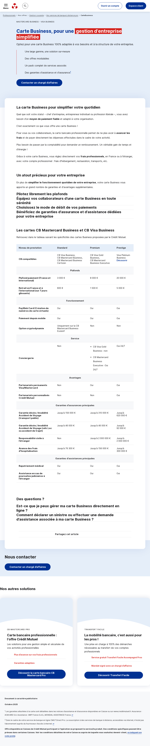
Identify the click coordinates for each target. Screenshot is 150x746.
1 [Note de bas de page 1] (70, 72)
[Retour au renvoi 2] (53, 724)
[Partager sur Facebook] (93, 534)
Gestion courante (36, 15)
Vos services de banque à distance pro (62, 15)
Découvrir (122, 260)
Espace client (136, 6)
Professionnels (9, 15)
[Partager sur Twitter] (86, 534)
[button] (110, 5)
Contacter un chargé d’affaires (39, 82)
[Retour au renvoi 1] (72, 715)
